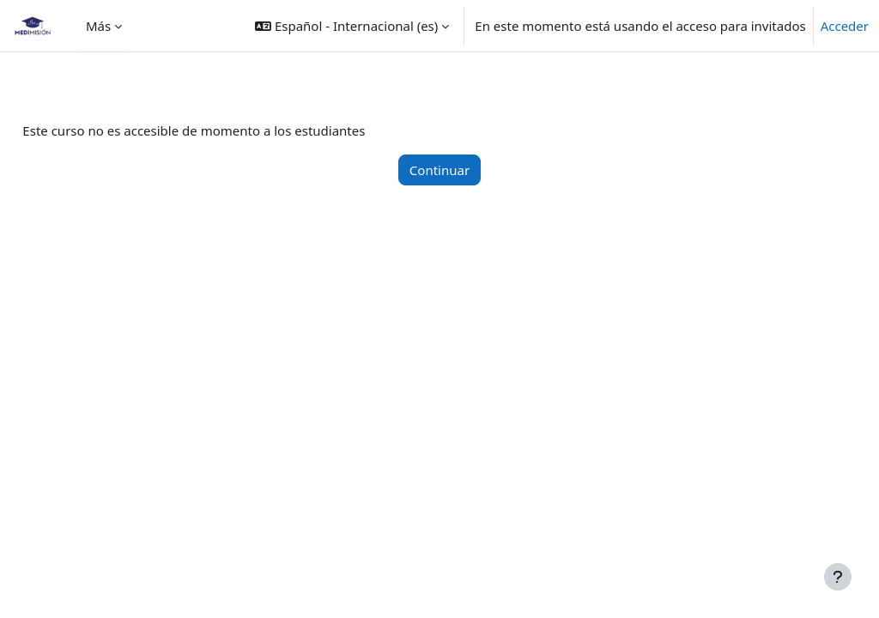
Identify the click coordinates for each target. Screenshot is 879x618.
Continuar (439, 170)
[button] (352, 26)
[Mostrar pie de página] (838, 577)
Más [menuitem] (98, 25)
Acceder (845, 25)
